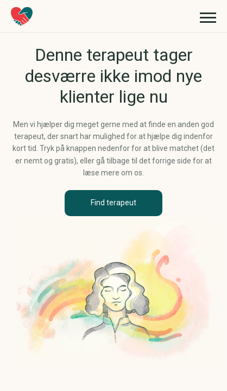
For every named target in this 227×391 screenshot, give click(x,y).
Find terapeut (113, 202)
